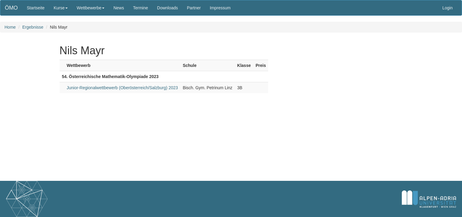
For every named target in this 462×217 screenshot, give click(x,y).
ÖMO (11, 8)
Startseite (36, 7)
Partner (194, 7)
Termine (140, 7)
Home (10, 27)
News (118, 7)
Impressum (220, 7)
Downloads (167, 7)
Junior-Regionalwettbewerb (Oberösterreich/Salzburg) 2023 (122, 87)
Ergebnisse (32, 27)
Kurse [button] (61, 7)
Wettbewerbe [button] (90, 7)
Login (447, 7)
